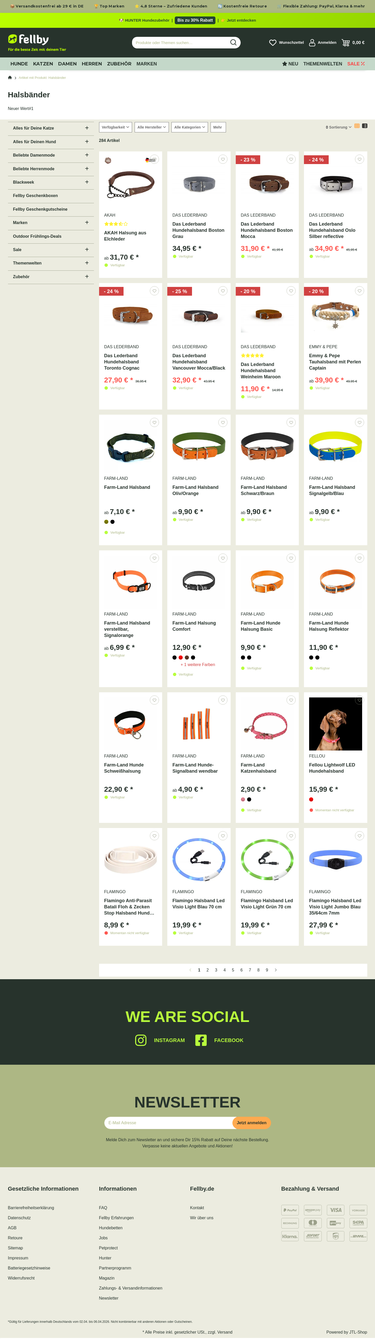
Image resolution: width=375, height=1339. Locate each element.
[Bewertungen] (130, 226)
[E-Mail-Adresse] (170, 1124)
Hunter (105, 1259)
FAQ (103, 1209)
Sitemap (15, 1249)
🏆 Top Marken (109, 6)
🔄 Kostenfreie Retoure (242, 6)
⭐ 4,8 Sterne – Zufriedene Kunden (171, 6)
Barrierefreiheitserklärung (31, 1209)
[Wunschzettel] (286, 43)
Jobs (103, 1239)
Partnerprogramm (115, 1269)
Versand (225, 1333)
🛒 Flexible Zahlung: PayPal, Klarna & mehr (321, 6)
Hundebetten (111, 1229)
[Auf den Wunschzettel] (154, 160)
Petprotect (108, 1249)
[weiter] (275, 971)
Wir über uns (202, 1219)
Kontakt (197, 1209)
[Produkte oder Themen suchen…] (179, 43)
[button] (323, 43)
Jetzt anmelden (252, 1124)
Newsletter (109, 1299)
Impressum (18, 1259)
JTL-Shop (358, 1333)
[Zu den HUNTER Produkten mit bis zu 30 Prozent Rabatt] (187, 21)
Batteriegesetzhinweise (29, 1269)
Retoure (15, 1239)
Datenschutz (19, 1219)
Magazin (107, 1279)
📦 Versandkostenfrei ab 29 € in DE (47, 6)
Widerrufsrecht (21, 1279)
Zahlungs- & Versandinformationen (130, 1289)
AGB (12, 1229)
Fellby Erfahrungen (116, 1219)
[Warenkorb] (353, 43)
